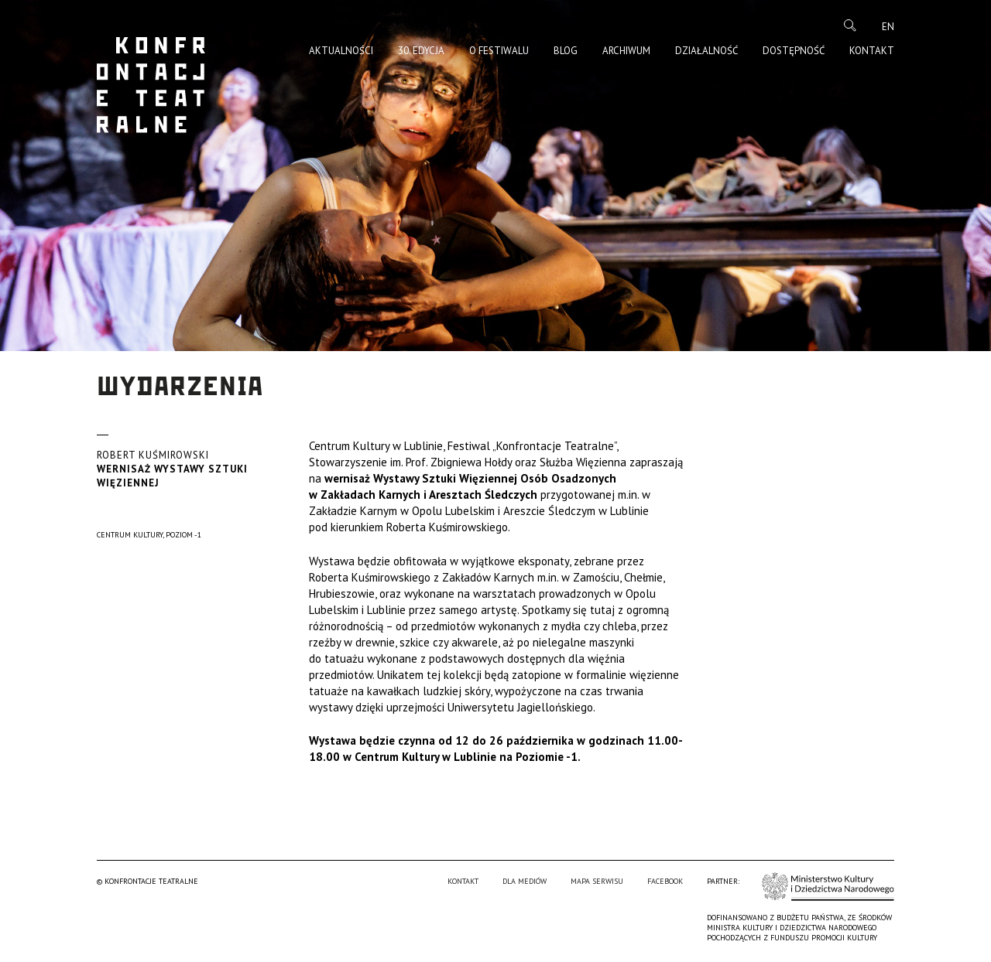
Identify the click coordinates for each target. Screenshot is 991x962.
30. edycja (421, 50)
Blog (566, 50)
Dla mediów (524, 881)
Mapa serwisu (597, 881)
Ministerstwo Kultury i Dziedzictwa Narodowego (828, 886)
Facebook (665, 881)
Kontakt (871, 50)
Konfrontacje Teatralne (151, 85)
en (888, 26)
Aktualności (341, 50)
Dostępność (794, 50)
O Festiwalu (499, 50)
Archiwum (626, 50)
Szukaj (850, 25)
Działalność (706, 50)
